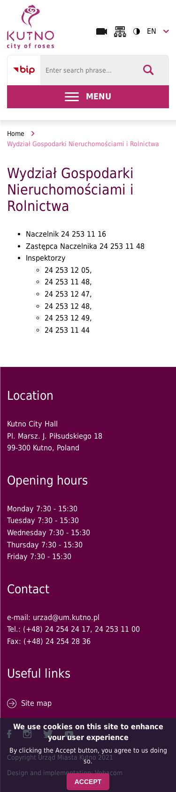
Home (15, 133)
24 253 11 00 (117, 629)
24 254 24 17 (67, 629)
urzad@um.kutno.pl (66, 617)
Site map (36, 703)
